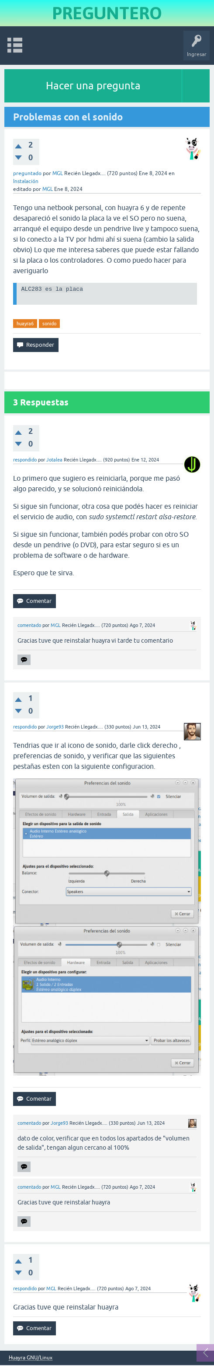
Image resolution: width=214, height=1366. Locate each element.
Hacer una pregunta (93, 86)
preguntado (27, 173)
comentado (29, 626)
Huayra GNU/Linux (30, 1359)
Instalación (25, 181)
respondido (25, 460)
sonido (49, 324)
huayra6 (25, 324)
